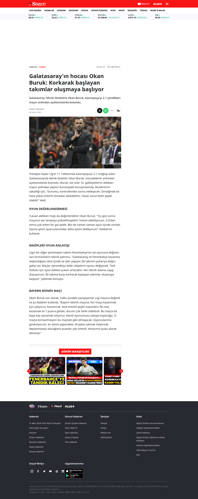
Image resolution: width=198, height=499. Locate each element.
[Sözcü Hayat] (56, 406)
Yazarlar (32, 432)
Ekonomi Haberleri (37, 442)
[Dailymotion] (56, 471)
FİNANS (143, 10)
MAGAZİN (132, 10)
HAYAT (122, 10)
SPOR (113, 10)
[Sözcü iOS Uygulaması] (74, 470)
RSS (138, 455)
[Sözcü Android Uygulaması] (74, 475)
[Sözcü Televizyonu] (32, 406)
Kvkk (139, 416)
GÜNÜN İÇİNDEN (99, 10)
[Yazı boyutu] (118, 110)
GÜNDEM (61, 10)
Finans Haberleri (36, 437)
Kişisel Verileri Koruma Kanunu (150, 423)
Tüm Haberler (71, 442)
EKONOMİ (73, 10)
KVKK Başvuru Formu (146, 450)
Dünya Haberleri (36, 451)
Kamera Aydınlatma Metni (148, 445)
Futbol (42, 67)
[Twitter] (44, 471)
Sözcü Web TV (71, 428)
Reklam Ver (106, 432)
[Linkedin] (63, 471)
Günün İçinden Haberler (76, 423)
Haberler (34, 416)
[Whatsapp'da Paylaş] (105, 110)
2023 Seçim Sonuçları (38, 428)
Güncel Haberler (74, 416)
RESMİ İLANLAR (157, 10)
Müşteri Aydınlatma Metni (148, 428)
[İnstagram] (32, 471)
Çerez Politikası (143, 432)
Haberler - (34, 67)
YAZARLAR (49, 10)
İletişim (105, 416)
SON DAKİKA (35, 10)
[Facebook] (38, 471)
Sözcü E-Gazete (72, 437)
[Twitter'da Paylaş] (99, 110)
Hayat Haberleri (36, 447)
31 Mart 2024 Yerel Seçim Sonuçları (45, 423)
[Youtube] (50, 471)
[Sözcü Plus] (69, 406)
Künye (103, 428)
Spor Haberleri (71, 432)
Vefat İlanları (106, 437)
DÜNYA (84, 10)
